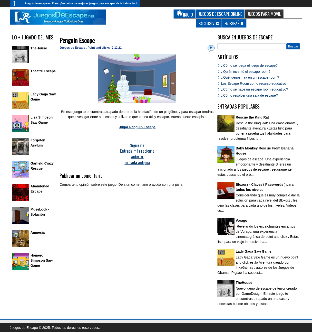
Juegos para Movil (264, 13)
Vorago (241, 220)
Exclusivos (208, 23)
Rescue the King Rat (252, 117)
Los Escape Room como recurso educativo (253, 83)
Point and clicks (99, 47)
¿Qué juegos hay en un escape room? (250, 77)
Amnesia (37, 232)
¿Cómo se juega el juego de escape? (249, 65)
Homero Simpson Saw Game (41, 260)
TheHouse (38, 48)
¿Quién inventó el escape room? (245, 72)
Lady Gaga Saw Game (253, 251)
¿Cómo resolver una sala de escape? (249, 95)
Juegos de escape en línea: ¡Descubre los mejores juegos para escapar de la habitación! (80, 3)
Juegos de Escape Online (220, 13)
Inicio (16, 3)
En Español (234, 23)
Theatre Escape (43, 71)
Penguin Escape (77, 40)
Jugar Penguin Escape (137, 127)
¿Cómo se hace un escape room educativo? (254, 89)
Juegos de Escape (72, 47)
